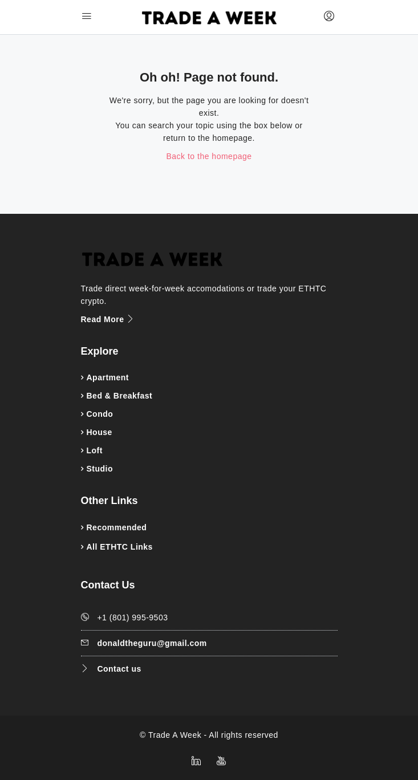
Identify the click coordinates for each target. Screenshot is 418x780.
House (99, 432)
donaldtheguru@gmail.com (151, 643)
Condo (100, 414)
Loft (95, 450)
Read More (108, 319)
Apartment (108, 377)
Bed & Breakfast (120, 395)
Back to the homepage (208, 156)
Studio (100, 468)
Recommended (117, 527)
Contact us (119, 668)
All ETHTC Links (120, 546)
